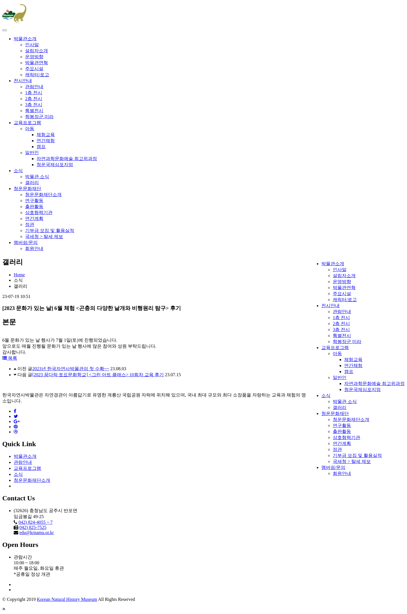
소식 (18, 170)
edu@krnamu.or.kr (36, 532)
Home (19, 274)
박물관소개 (25, 38)
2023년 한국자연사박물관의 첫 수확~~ (70, 368)
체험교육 (46, 134)
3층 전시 (33, 104)
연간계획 (34, 218)
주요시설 (34, 68)
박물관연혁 (36, 62)
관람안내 (34, 86)
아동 (29, 128)
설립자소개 (36, 50)
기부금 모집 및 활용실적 (49, 230)
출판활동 (34, 206)
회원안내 (34, 248)
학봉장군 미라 (39, 116)
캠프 (41, 146)
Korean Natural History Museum (67, 599)
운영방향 (34, 56)
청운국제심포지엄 (55, 164)
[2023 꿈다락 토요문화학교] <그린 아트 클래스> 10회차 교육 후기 (98, 374)
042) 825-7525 (33, 527)
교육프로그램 (27, 122)
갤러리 (32, 182)
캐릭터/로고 (37, 74)
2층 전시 (33, 98)
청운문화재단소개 (43, 194)
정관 (29, 224)
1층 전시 (33, 92)
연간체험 (46, 140)
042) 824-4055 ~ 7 (36, 522)
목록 (9, 358)
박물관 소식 (37, 176)
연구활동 (34, 200)
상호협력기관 (39, 212)
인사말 (32, 44)
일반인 (32, 152)
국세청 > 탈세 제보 (44, 236)
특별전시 (34, 110)
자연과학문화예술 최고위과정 (67, 158)
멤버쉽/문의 (26, 242)
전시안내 (23, 80)
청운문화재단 (27, 188)
